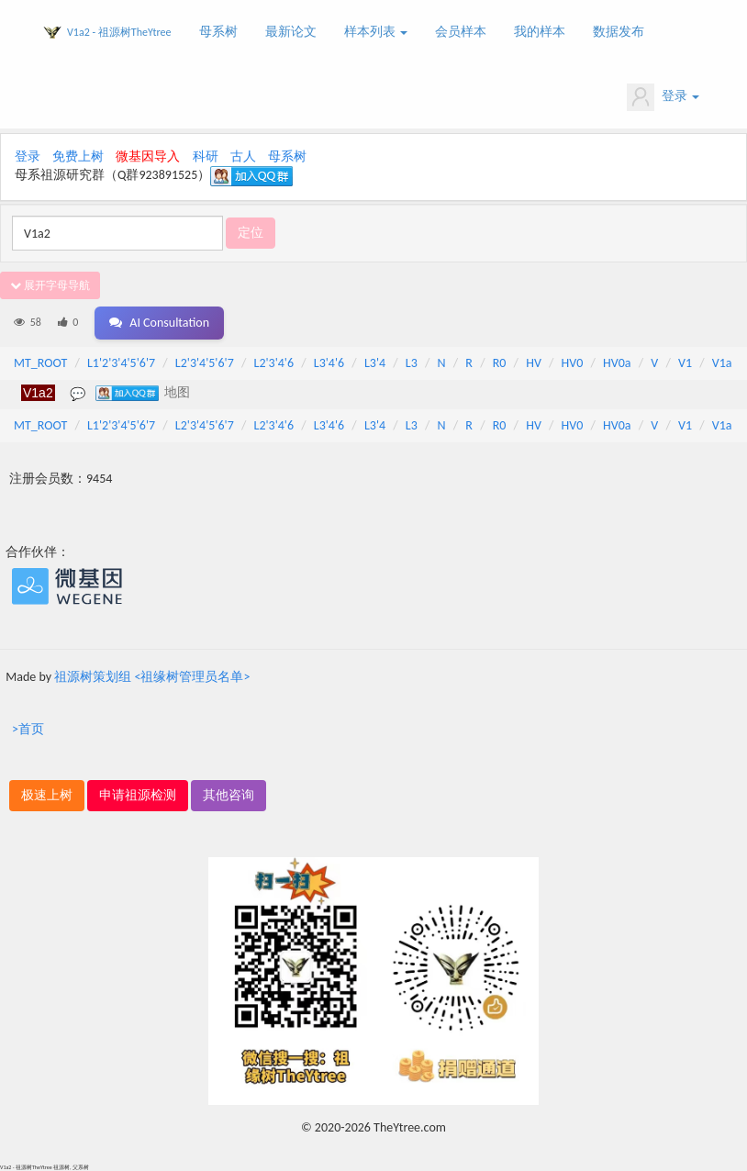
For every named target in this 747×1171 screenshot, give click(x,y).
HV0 (573, 363)
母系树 (218, 31)
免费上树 (78, 156)
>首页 (28, 729)
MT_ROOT (40, 363)
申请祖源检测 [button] (137, 795)
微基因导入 (148, 156)
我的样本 (539, 31)
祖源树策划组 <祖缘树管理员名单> (152, 677)
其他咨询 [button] (228, 795)
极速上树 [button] (46, 795)
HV (533, 363)
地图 (177, 392)
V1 (685, 363)
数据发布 (618, 31)
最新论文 (291, 31)
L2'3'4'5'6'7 (204, 363)
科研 (205, 156)
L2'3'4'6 (274, 363)
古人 (243, 156)
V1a (722, 363)
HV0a (616, 363)
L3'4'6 (329, 363)
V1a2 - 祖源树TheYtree (119, 32)
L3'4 (374, 363)
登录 (663, 97)
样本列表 (375, 31)
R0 (500, 363)
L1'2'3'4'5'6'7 (121, 363)
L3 (412, 363)
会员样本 (460, 31)
